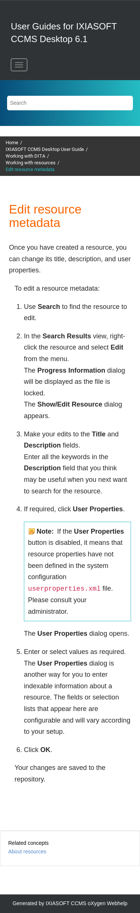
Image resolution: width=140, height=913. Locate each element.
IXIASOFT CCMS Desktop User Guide (45, 149)
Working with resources (31, 162)
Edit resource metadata (30, 169)
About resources (27, 851)
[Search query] (70, 103)
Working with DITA (25, 156)
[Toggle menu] (19, 65)
